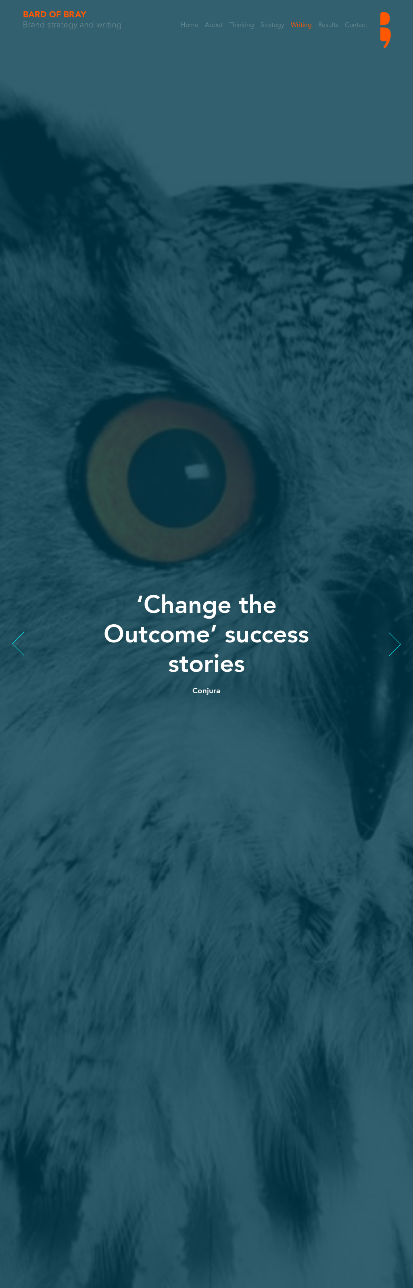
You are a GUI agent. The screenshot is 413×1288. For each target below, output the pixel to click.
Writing (301, 25)
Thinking (241, 25)
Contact (356, 25)
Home (189, 25)
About (214, 25)
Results (328, 25)
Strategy (272, 25)
